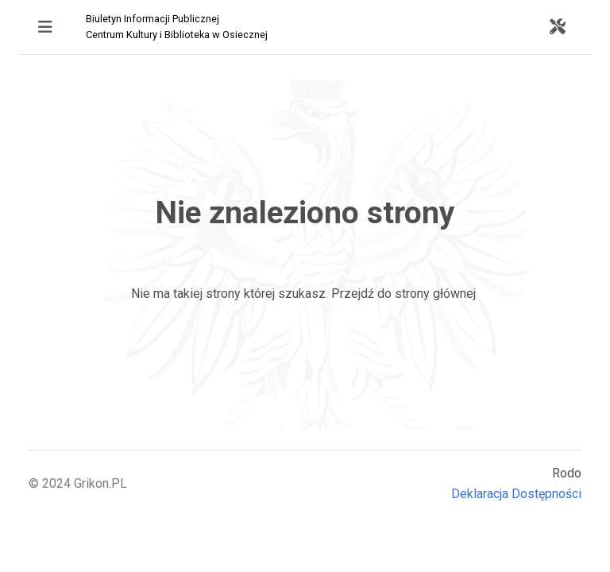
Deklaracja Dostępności (516, 493)
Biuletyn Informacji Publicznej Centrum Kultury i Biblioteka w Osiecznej (177, 27)
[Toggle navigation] (45, 27)
